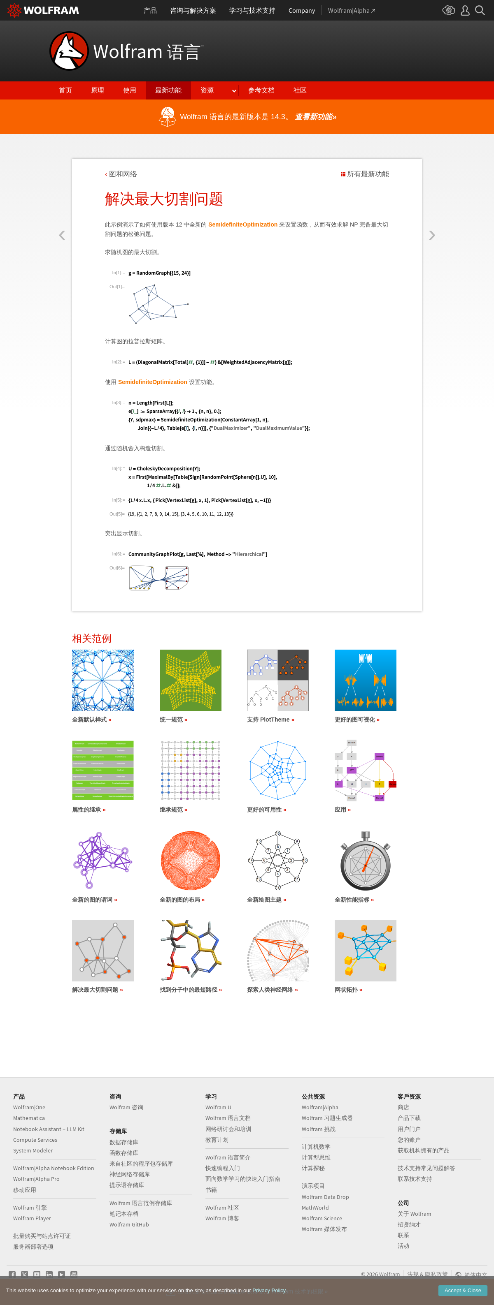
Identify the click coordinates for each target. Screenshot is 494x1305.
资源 (207, 90)
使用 (129, 90)
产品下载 (409, 1118)
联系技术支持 (415, 1178)
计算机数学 (316, 1146)
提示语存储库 (127, 1185)
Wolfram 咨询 (126, 1107)
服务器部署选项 (33, 1246)
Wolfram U (218, 1107)
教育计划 (216, 1139)
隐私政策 (436, 1274)
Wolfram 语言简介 (228, 1157)
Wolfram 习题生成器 (327, 1118)
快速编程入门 (222, 1168)
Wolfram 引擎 (30, 1207)
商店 (403, 1107)
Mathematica (29, 1118)
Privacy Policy (268, 1290)
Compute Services (35, 1139)
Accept (463, 1290)
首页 (65, 90)
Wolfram (148, 51)
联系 (403, 1235)
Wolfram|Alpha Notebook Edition (53, 1168)
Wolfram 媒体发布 (324, 1229)
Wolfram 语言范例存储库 (141, 1203)
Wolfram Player (32, 1218)
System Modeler (33, 1150)
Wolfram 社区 (222, 1207)
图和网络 (123, 174)
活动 (403, 1245)
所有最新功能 (368, 174)
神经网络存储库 (130, 1174)
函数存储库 (124, 1153)
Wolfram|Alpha (320, 1107)
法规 (413, 1274)
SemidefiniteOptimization (242, 224)
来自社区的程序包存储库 (141, 1163)
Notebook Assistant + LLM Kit (48, 1129)
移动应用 (24, 1190)
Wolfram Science (322, 1218)
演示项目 (313, 1185)
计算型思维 (316, 1157)
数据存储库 (124, 1142)
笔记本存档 (124, 1213)
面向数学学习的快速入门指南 (242, 1178)
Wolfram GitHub (129, 1224)
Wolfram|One (29, 1107)
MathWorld (315, 1207)
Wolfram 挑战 (319, 1129)
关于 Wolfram (414, 1213)
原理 (97, 90)
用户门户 (409, 1129)
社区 (300, 90)
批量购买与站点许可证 (42, 1236)
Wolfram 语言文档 (228, 1118)
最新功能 (168, 90)
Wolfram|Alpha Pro (36, 1178)
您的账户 (409, 1139)
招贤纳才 (409, 1224)
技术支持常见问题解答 (426, 1168)
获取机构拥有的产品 (424, 1150)
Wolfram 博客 (222, 1218)
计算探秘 (313, 1168)
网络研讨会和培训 (228, 1129)
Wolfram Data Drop (325, 1197)
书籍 (211, 1190)
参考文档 (261, 90)
